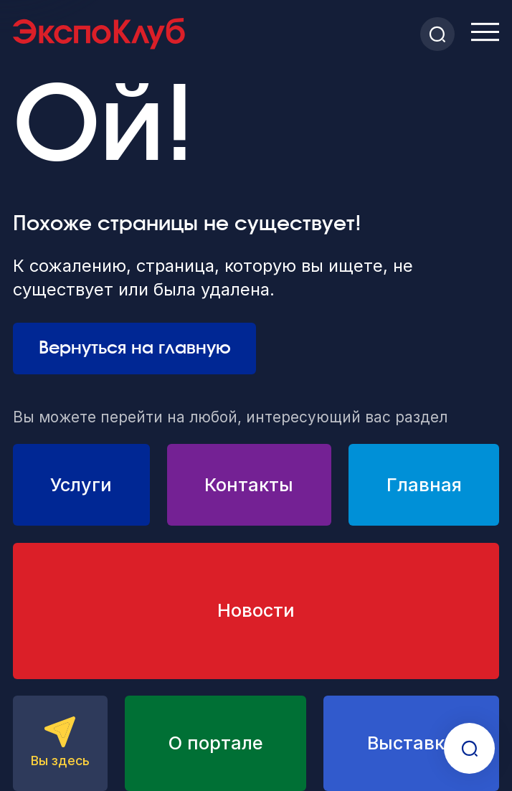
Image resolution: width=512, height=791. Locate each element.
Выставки (411, 743)
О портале (216, 743)
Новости (256, 610)
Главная (424, 485)
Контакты (248, 485)
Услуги (81, 485)
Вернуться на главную (135, 348)
